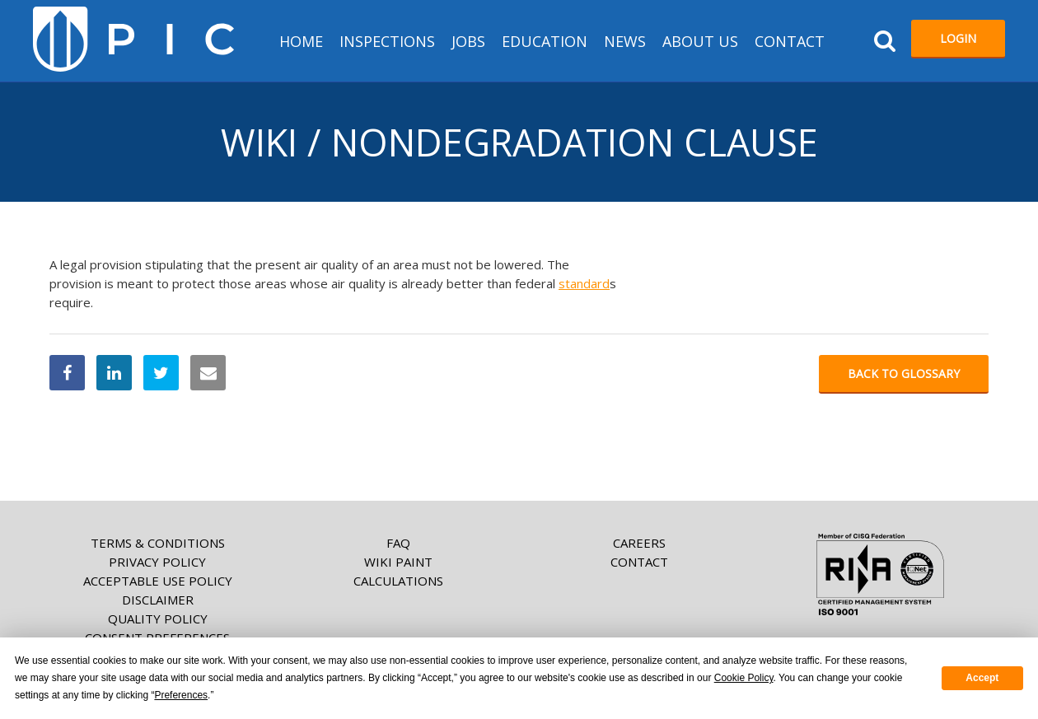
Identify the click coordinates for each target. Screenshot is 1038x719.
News (625, 41)
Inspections (387, 41)
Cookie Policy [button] (744, 678)
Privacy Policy (157, 561)
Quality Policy (158, 618)
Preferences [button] (181, 695)
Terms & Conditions (158, 543)
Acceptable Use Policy (157, 580)
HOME (301, 41)
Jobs (468, 41)
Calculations (398, 580)
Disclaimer (158, 599)
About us (700, 41)
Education (544, 41)
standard (584, 283)
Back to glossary (904, 373)
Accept (982, 678)
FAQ (398, 543)
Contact (790, 41)
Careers (639, 543)
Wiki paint (398, 561)
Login (958, 38)
